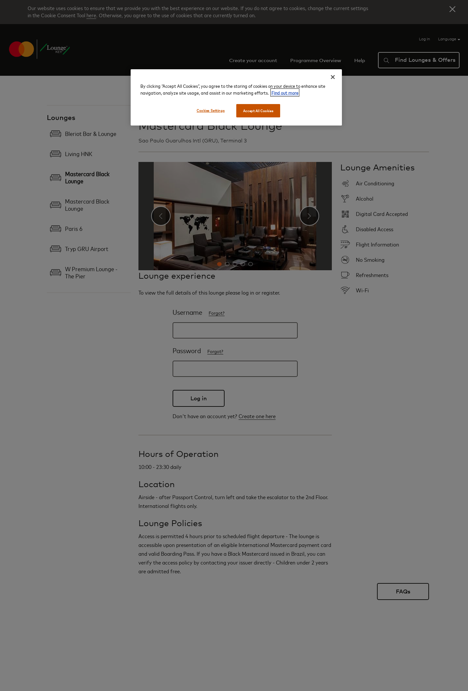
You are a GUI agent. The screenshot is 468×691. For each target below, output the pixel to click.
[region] (236, 97)
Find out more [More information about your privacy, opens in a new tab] (284, 92)
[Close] (333, 77)
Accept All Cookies (258, 110)
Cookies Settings (211, 110)
